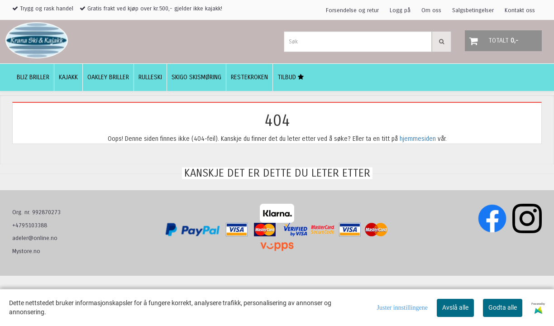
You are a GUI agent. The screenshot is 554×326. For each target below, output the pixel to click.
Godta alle (502, 307)
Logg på (400, 10)
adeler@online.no (34, 238)
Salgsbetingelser (473, 10)
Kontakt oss (520, 10)
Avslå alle (455, 307)
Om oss (431, 10)
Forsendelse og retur (352, 10)
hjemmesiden (418, 139)
